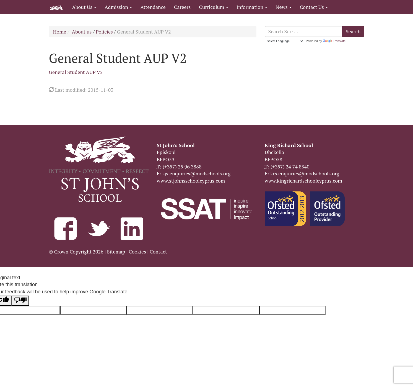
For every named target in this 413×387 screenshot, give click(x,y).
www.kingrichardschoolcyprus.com (303, 180)
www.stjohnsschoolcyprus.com (191, 180)
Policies (104, 31)
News (283, 7)
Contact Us (314, 7)
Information (252, 7)
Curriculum (213, 7)
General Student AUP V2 (76, 72)
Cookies (137, 251)
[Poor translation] (20, 301)
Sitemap (116, 251)
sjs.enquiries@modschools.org (196, 173)
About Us (84, 7)
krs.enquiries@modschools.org (304, 173)
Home (59, 31)
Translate (334, 41)
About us (82, 31)
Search (353, 31)
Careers (182, 7)
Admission (118, 7)
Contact (158, 251)
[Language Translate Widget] (284, 41)
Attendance (152, 7)
